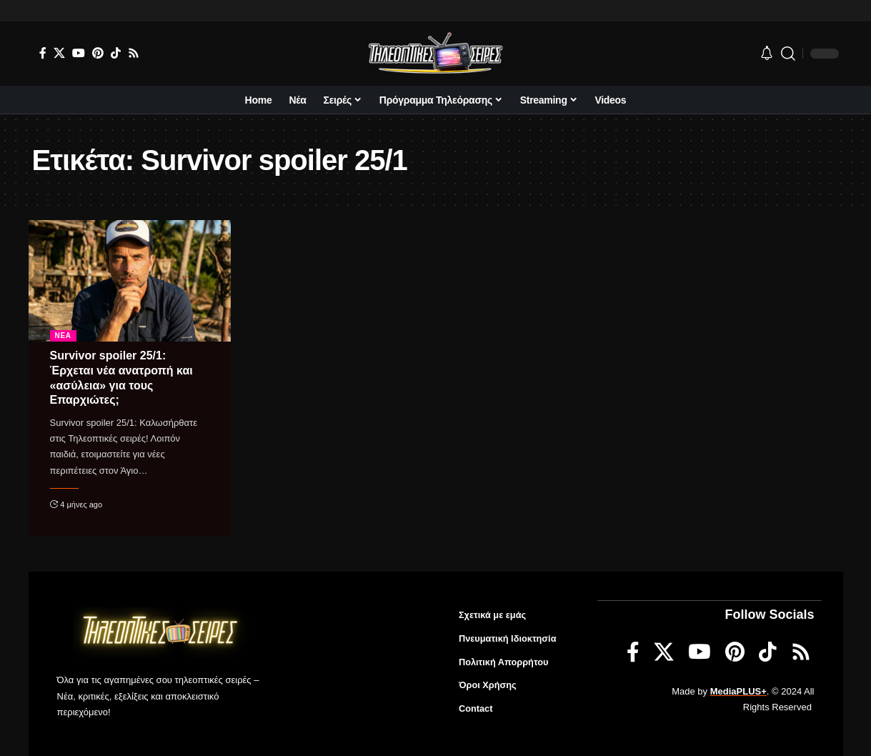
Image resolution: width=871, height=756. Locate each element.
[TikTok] (115, 53)
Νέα (63, 335)
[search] (788, 53)
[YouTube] (79, 53)
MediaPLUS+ (738, 690)
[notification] (767, 54)
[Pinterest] (98, 53)
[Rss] (133, 53)
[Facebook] (43, 53)
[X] (59, 53)
